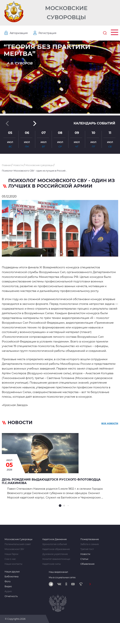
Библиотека (11, 577)
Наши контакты (13, 564)
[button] (60, 104)
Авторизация (19, 33)
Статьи (84, 559)
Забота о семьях (89, 544)
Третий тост (87, 549)
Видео (8, 586)
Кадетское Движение (54, 539)
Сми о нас (10, 559)
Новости (85, 554)
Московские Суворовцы (66, 13)
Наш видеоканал (58, 572)
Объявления (87, 564)
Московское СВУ (14, 549)
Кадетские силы (51, 564)
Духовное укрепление (55, 554)
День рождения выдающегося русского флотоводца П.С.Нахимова (51, 481)
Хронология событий (54, 544)
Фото (8, 581)
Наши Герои (11, 554)
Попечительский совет (18, 544)
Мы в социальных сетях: (62, 577)
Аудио (8, 591)
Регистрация (47, 33)
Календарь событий (94, 123)
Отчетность (11, 596)
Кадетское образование (56, 549)
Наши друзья (12, 572)
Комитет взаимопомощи (56, 559)
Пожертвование (89, 539)
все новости (109, 423)
